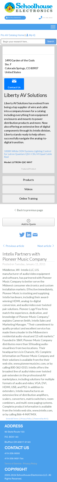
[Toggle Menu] (53, 26)
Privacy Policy (26, 418)
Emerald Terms (12, 418)
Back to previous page (28, 210)
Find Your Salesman (14, 18)
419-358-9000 (47, 18)
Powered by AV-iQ (41, 418)
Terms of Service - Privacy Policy (21, 463)
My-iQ (30, 35)
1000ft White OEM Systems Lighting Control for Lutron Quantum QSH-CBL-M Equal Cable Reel (28, 154)
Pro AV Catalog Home (13, 35)
